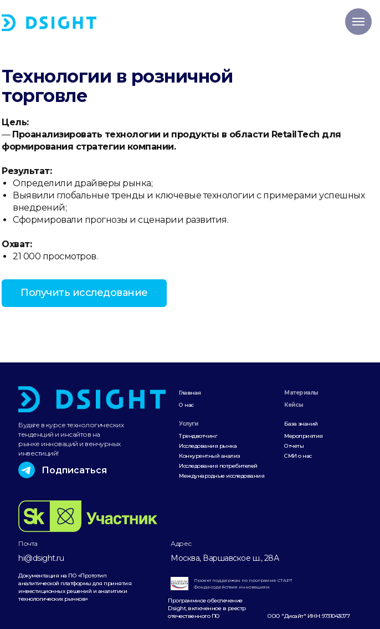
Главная (190, 392)
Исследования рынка (208, 445)
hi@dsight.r (38, 558)
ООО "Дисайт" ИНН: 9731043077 (309, 616)
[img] (49, 22)
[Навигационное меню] (358, 21)
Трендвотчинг (198, 435)
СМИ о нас (298, 455)
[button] (84, 293)
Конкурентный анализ (209, 455)
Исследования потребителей (218, 465)
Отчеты (294, 445)
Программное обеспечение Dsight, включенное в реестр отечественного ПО (207, 608)
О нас (186, 404)
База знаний (301, 423)
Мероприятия (303, 435)
